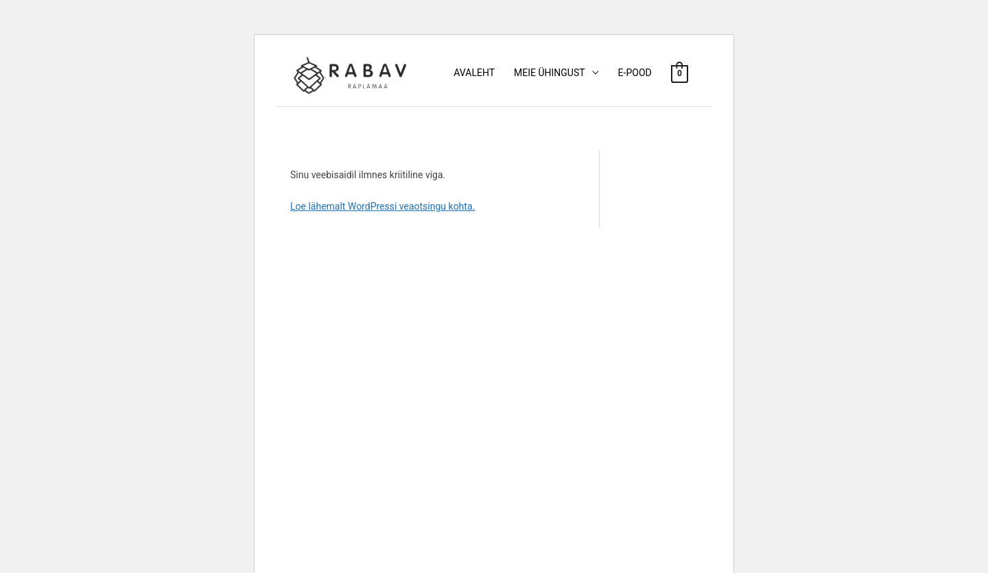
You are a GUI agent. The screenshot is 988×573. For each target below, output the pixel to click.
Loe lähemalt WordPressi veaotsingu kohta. (382, 206)
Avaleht (474, 72)
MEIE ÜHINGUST (549, 72)
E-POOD (635, 72)
